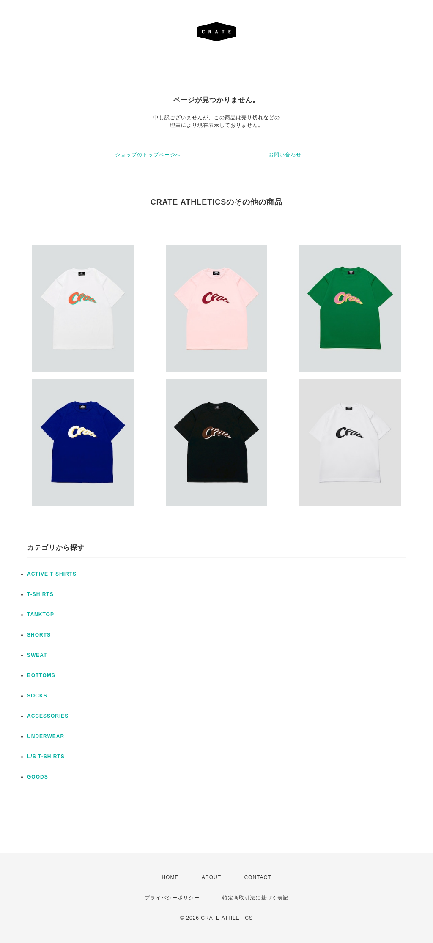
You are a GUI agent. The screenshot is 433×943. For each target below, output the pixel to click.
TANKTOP (40, 615)
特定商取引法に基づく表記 (255, 898)
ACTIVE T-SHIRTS (52, 574)
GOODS (37, 777)
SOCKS (37, 696)
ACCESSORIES (48, 716)
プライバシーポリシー (172, 898)
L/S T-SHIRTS (46, 757)
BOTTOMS (41, 675)
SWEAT (37, 655)
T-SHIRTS (40, 594)
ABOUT (211, 877)
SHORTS (39, 635)
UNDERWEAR (45, 736)
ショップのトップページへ (148, 155)
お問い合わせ (285, 155)
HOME (170, 877)
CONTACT (257, 877)
